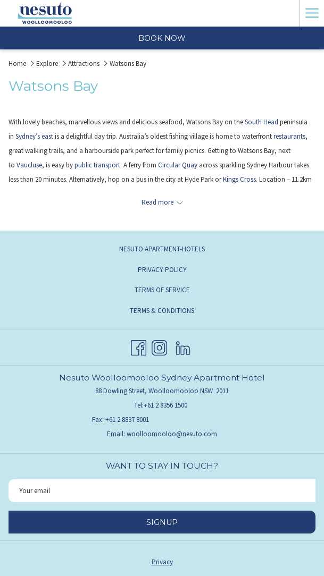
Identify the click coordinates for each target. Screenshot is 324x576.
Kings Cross (239, 179)
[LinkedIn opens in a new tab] (183, 346)
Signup (162, 522)
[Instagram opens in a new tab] (159, 346)
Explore (47, 63)
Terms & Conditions (162, 310)
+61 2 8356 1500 (165, 405)
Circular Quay (177, 165)
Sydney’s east (34, 136)
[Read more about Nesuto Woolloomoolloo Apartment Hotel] (162, 202)
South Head (261, 121)
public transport (97, 165)
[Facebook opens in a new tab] (138, 346)
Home (17, 63)
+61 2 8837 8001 (127, 419)
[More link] (312, 13)
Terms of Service (162, 289)
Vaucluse (29, 165)
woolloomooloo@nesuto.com (172, 433)
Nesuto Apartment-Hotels (162, 248)
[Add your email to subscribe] (162, 490)
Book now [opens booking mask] (162, 38)
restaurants (289, 136)
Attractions (83, 63)
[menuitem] (162, 249)
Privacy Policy (162, 269)
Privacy (162, 561)
